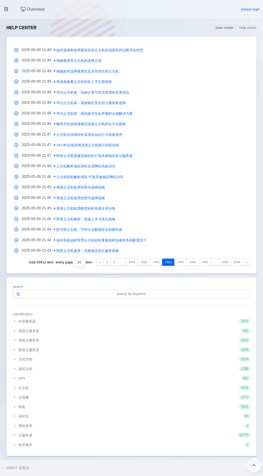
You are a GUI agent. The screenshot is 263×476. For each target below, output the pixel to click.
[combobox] (79, 262)
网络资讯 (131, 425)
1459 (131, 262)
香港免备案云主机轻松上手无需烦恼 (84, 82)
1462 (168, 262)
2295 (224, 262)
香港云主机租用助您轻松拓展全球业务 (85, 208)
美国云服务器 (131, 340)
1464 (192, 262)
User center (225, 28)
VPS (131, 378)
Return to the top (254, 465)
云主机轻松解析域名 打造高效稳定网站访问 (89, 177)
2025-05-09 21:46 (39, 166)
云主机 (131, 387)
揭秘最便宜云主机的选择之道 (78, 61)
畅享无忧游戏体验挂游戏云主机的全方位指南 (91, 124)
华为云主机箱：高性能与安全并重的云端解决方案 (94, 114)
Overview (33, 9)
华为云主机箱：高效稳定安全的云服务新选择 (91, 103)
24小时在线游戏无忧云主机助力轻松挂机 (87, 145)
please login (250, 9)
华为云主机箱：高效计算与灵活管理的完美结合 (92, 92)
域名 (131, 406)
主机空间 (131, 359)
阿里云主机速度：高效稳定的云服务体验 (87, 251)
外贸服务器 (131, 321)
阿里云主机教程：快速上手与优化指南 (85, 219)
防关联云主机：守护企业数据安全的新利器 (89, 230)
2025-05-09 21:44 (39, 229)
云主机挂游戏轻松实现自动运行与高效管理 (89, 135)
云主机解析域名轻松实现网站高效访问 (85, 166)
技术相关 (131, 444)
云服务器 (131, 435)
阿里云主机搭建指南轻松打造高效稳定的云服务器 (94, 156)
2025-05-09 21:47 (39, 134)
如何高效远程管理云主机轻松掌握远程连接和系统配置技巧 (101, 240)
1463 (180, 262)
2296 (237, 262)
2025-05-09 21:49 (39, 50)
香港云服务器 (131, 349)
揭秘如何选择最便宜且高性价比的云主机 (87, 71)
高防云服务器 (131, 330)
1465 (204, 262)
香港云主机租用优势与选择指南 (80, 187)
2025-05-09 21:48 (39, 92)
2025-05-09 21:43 (39, 250)
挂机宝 (131, 416)
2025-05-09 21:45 (39, 187)
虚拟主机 (131, 368)
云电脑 (131, 397)
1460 (144, 262)
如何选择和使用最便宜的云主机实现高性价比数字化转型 (99, 50)
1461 (156, 262)
